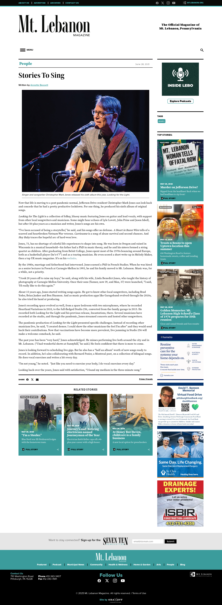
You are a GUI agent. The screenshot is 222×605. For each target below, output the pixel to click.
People (25, 63)
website (71, 258)
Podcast (57, 565)
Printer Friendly (146, 379)
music (161, 121)
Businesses (126, 397)
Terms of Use (139, 593)
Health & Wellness (118, 565)
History (176, 142)
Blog (182, 565)
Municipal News (75, 565)
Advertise (39, 3)
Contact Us (72, 3)
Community (96, 565)
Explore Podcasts (180, 101)
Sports (33, 397)
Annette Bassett (39, 85)
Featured (164, 142)
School (173, 272)
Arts (158, 565)
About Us (23, 3)
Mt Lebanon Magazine (54, 28)
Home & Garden (142, 565)
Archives (55, 3)
